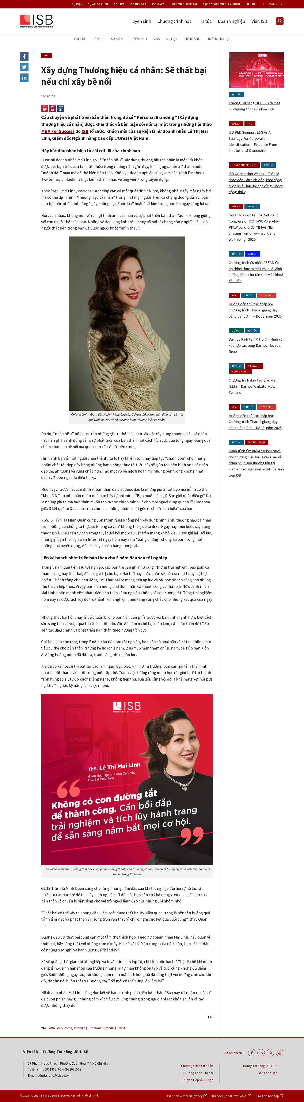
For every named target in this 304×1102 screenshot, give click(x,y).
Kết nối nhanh (234, 1053)
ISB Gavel (159, 4)
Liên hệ (251, 4)
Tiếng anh (192, 39)
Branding (80, 1028)
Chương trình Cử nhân (197, 1066)
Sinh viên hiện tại (184, 4)
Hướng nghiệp (218, 39)
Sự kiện (77, 4)
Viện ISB (259, 21)
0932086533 (72, 1069)
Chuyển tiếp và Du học (197, 1080)
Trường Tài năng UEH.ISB (259, 1066)
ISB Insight (138, 4)
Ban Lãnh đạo (267, 1073)
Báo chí (98, 39)
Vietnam (275, 4)
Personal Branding (103, 1028)
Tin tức (205, 21)
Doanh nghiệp (231, 21)
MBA (156, 39)
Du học (172, 39)
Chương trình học (174, 21)
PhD (250, 123)
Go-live (119, 4)
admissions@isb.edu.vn (54, 1075)
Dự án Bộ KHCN (98, 4)
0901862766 (53, 1069)
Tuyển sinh (140, 21)
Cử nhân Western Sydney (184, 1096)
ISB (84, 131)
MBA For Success (58, 131)
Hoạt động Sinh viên (244, 165)
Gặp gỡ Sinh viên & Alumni (221, 4)
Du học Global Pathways (229, 1096)
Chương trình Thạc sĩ (198, 1073)
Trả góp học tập (267, 1096)
